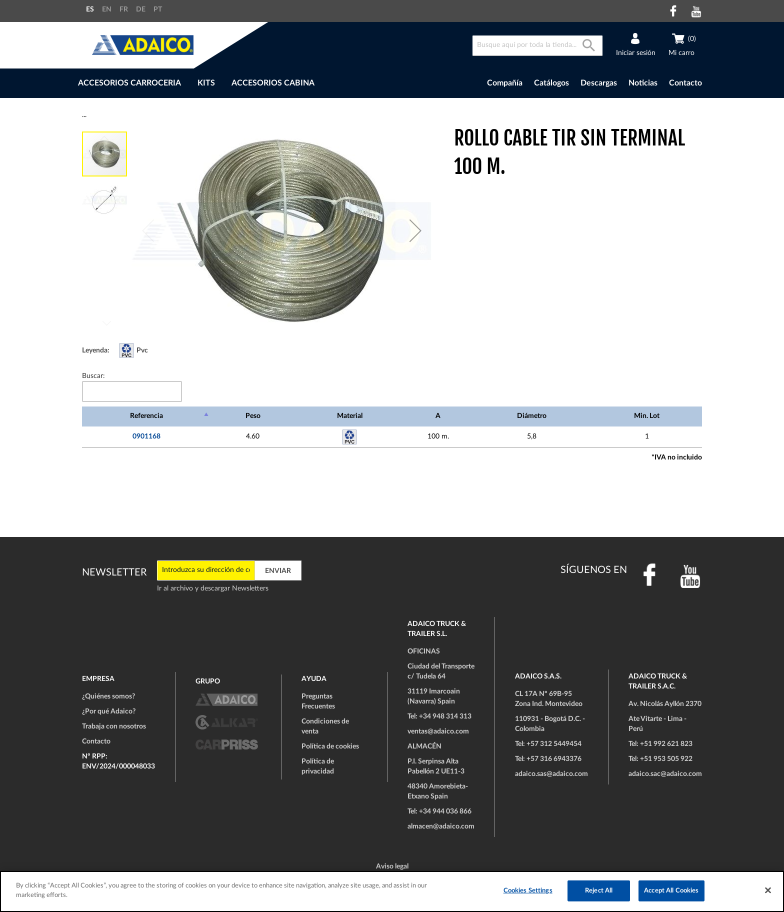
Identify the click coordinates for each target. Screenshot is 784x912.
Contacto (685, 83)
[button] (416, 230)
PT (158, 9)
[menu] (251, 83)
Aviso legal (392, 866)
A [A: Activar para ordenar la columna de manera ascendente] (438, 416)
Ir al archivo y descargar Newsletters (212, 588)
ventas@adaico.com (438, 731)
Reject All (598, 891)
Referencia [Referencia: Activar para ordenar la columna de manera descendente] (146, 416)
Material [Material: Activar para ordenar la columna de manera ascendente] (349, 416)
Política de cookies (330, 746)
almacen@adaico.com (441, 826)
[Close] (768, 890)
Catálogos (551, 83)
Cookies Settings (528, 891)
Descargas (598, 83)
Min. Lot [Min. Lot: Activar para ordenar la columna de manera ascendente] (647, 416)
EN (107, 9)
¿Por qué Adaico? (109, 711)
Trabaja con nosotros (114, 726)
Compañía (504, 83)
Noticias (643, 83)
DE (141, 9)
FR (124, 9)
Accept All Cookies (671, 891)
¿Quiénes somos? (108, 696)
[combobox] (537, 46)
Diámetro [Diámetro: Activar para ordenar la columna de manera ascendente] (531, 416)
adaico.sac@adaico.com (665, 774)
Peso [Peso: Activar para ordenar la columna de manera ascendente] (253, 416)
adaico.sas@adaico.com (551, 774)
